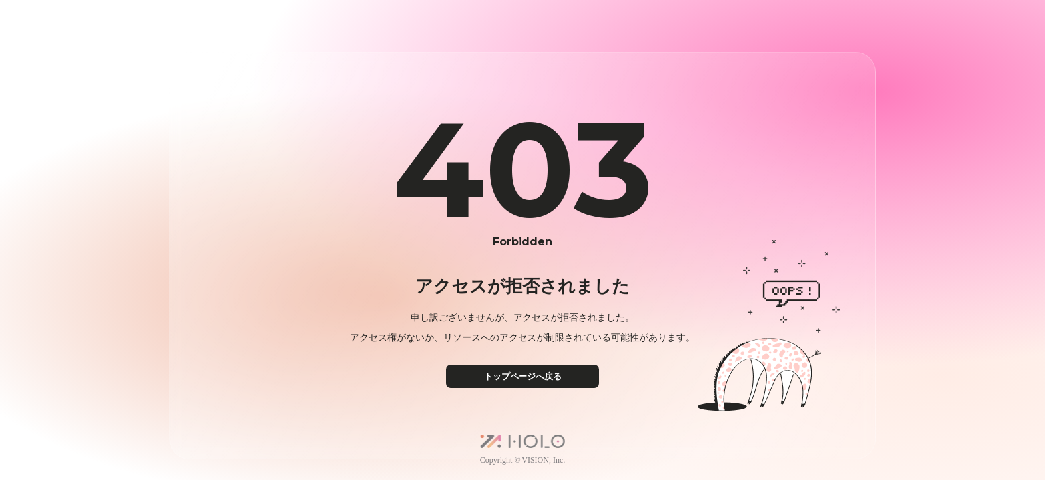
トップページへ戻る (523, 376)
